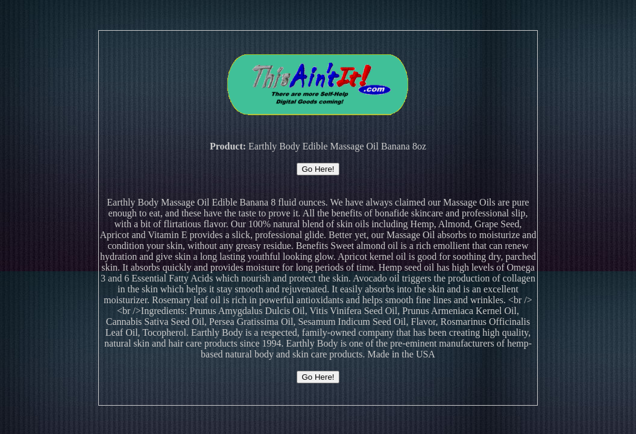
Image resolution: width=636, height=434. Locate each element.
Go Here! (317, 169)
